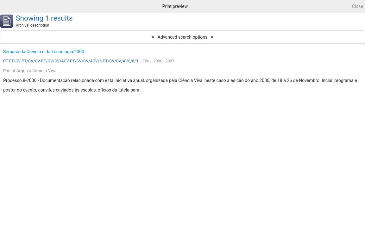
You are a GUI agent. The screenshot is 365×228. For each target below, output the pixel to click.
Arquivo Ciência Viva (36, 70)
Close (357, 6)
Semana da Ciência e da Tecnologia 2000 (43, 51)
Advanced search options (182, 37)
